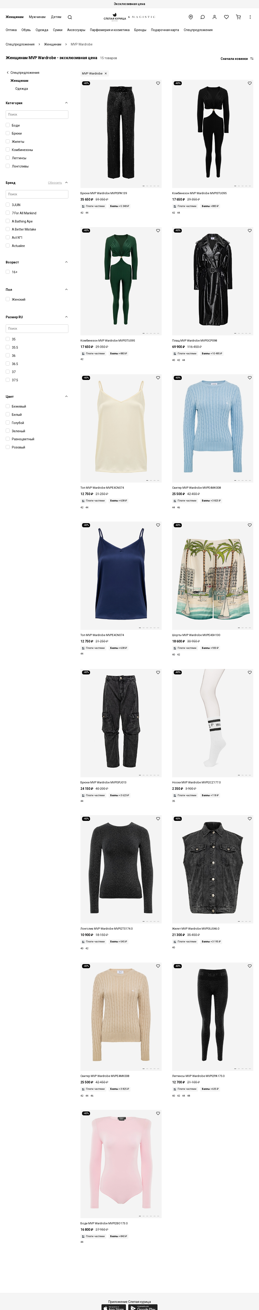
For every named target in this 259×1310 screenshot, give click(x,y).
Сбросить (55, 182)
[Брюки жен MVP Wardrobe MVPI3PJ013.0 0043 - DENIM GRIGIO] (121, 727)
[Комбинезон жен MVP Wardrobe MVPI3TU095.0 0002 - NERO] (213, 138)
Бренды (140, 30)
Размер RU (14, 317)
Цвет (10, 396)
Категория (14, 103)
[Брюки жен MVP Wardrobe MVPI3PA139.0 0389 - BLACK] (121, 138)
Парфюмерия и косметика (110, 30)
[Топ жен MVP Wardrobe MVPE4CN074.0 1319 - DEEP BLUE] (121, 579)
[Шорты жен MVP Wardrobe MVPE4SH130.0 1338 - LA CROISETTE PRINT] (213, 579)
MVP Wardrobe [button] (92, 73)
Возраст (12, 262)
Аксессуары (76, 30)
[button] (202, 17)
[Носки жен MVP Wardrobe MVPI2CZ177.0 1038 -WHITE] (213, 727)
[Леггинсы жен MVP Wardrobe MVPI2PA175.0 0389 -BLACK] (213, 1020)
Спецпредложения (198, 30)
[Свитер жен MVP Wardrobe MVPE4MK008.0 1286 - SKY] (213, 432)
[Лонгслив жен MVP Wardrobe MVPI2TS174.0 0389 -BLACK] (121, 873)
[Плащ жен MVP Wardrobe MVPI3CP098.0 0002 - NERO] (213, 285)
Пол (9, 290)
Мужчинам (37, 17)
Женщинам (15, 17)
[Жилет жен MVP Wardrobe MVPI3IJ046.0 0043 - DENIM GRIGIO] (213, 873)
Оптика (11, 30)
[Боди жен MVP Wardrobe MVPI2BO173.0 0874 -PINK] (121, 1168)
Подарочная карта (165, 30)
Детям (56, 17)
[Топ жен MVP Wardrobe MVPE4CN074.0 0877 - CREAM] (121, 432)
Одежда (42, 30)
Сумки (57, 30)
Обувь (26, 30)
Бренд (11, 183)
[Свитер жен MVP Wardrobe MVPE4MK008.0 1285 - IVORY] (121, 1020)
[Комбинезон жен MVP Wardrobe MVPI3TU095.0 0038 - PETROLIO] (121, 285)
